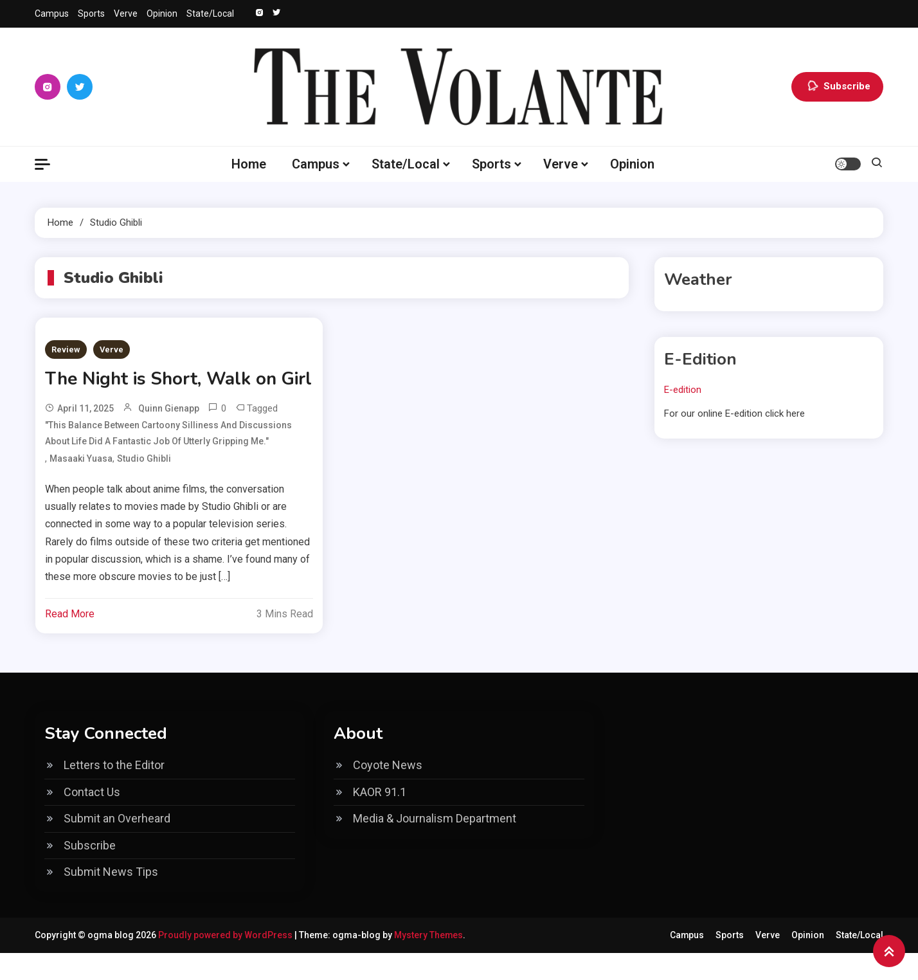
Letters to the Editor (114, 792)
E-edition (682, 389)
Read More (69, 641)
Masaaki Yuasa (81, 485)
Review (65, 349)
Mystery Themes (429, 962)
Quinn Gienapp (168, 435)
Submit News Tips (111, 898)
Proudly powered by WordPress (226, 962)
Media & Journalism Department (434, 845)
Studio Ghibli (144, 485)
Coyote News (387, 792)
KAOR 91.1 (379, 819)
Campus (52, 13)
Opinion (162, 13)
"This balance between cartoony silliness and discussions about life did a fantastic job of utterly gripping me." (168, 460)
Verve (126, 13)
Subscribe (837, 86)
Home (248, 164)
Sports (91, 13)
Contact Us (92, 819)
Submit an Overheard (117, 845)
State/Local (210, 13)
